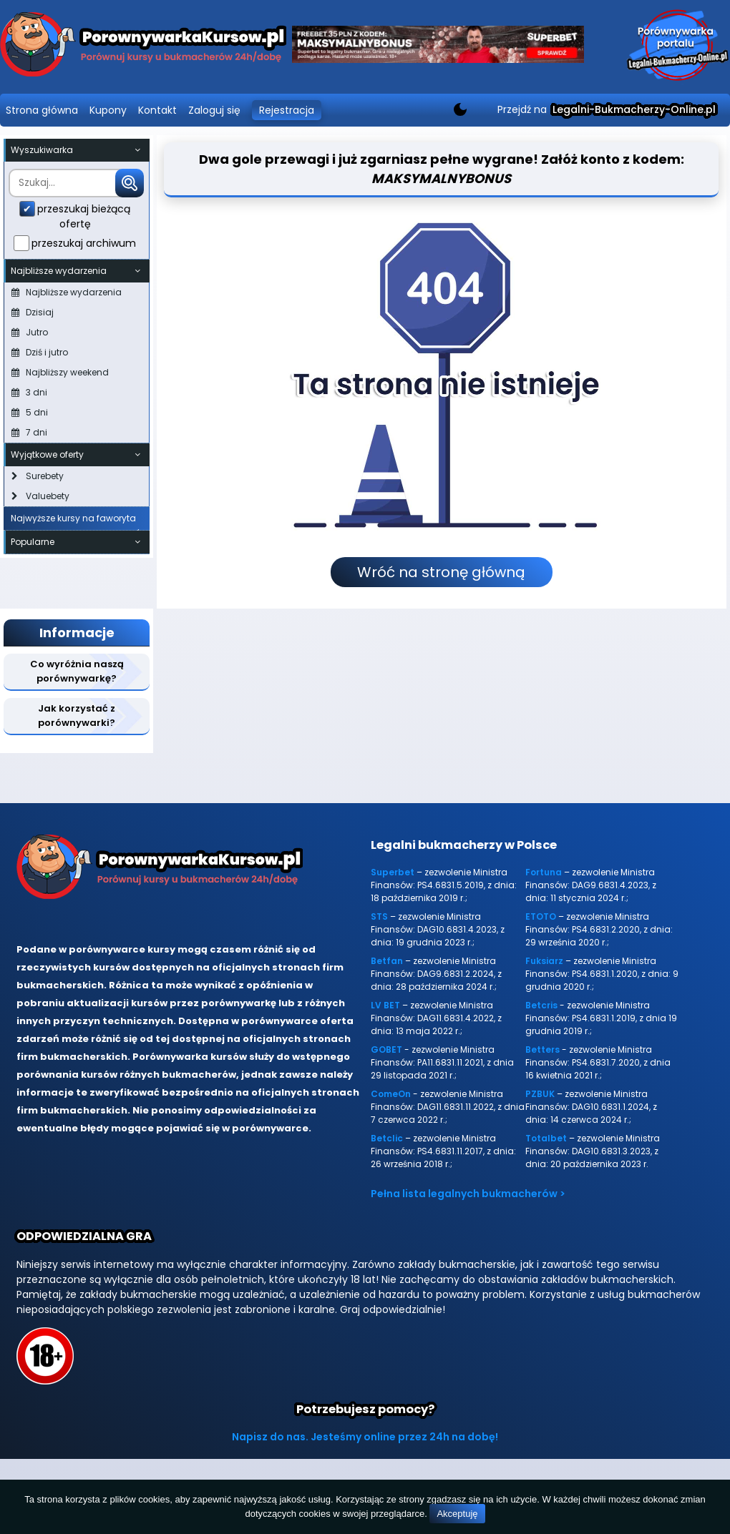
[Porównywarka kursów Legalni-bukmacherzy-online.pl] (143, 47)
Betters (542, 1049)
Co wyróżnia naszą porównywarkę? (77, 671)
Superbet (392, 872)
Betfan (387, 961)
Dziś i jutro (39, 352)
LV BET (385, 1005)
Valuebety (40, 496)
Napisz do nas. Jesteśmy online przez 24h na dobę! (365, 1437)
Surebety (37, 476)
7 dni (29, 432)
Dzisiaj (32, 312)
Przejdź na (606, 109)
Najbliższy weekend (60, 372)
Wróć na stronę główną (441, 572)
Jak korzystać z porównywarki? (76, 715)
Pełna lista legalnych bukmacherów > (468, 1193)
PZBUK (540, 1094)
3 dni (29, 392)
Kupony (108, 110)
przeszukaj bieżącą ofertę (83, 216)
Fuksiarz (544, 961)
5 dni (29, 412)
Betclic (387, 1138)
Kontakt (157, 110)
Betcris (541, 1005)
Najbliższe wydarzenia (66, 292)
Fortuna (543, 872)
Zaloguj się (214, 110)
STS (379, 916)
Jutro (29, 332)
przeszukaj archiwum (83, 243)
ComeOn (391, 1094)
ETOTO (540, 916)
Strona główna (42, 110)
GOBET (386, 1049)
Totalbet (546, 1138)
